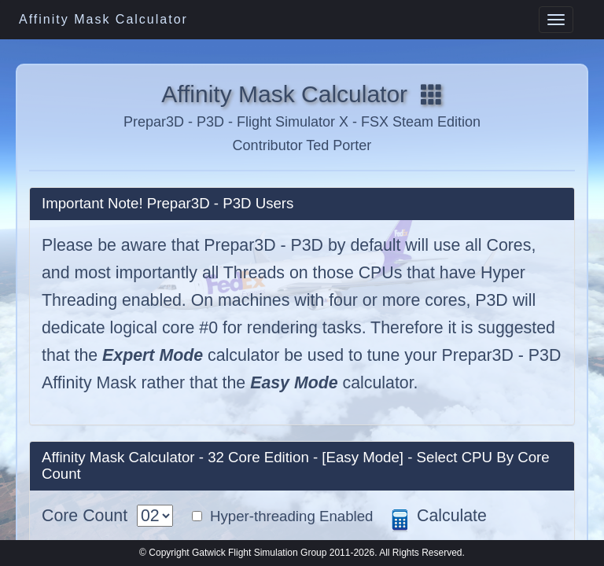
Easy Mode (293, 382)
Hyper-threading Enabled (288, 516)
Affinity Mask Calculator (103, 19)
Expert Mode (152, 355)
